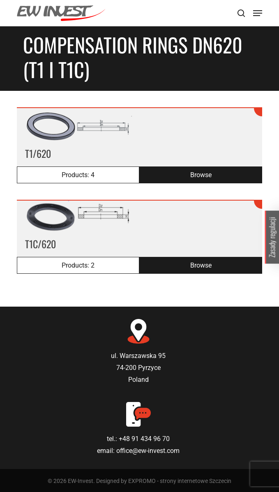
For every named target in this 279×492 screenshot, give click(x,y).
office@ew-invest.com (148, 451)
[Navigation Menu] (257, 13)
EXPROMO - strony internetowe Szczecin (179, 481)
